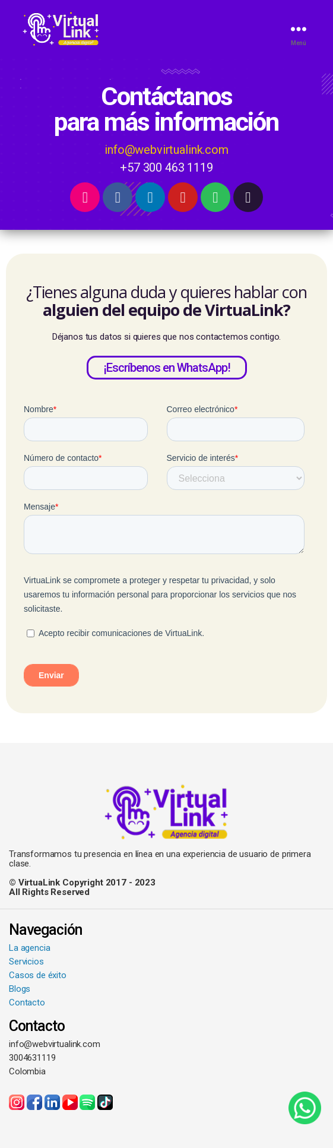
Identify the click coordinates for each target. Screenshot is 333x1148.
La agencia (29, 948)
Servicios (26, 961)
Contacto (27, 1002)
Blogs (19, 988)
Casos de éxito (37, 975)
